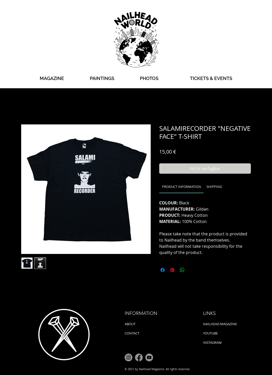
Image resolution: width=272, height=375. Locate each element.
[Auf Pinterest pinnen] (172, 270)
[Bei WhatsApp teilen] (182, 270)
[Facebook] (139, 357)
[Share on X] (192, 270)
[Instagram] (128, 357)
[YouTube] (149, 357)
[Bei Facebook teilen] (162, 270)
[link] (181, 186)
